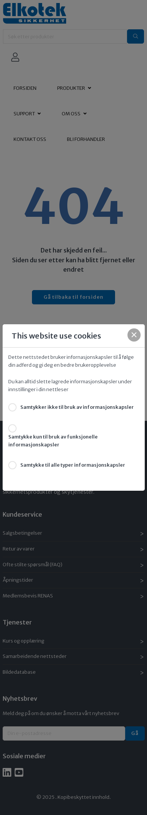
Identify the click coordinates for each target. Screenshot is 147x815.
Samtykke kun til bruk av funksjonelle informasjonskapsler (53, 441)
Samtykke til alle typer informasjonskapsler (72, 465)
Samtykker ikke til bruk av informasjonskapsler (77, 407)
